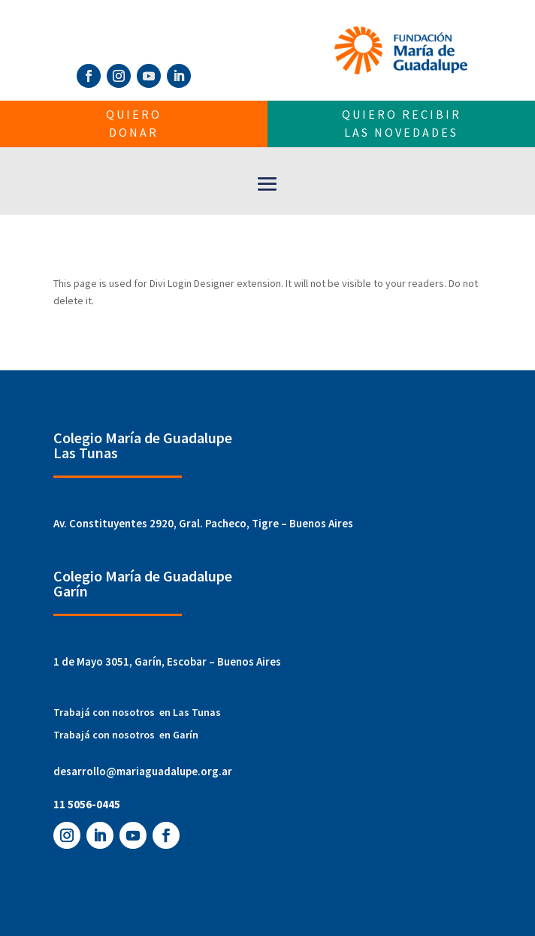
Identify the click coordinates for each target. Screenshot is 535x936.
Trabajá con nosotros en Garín (125, 734)
